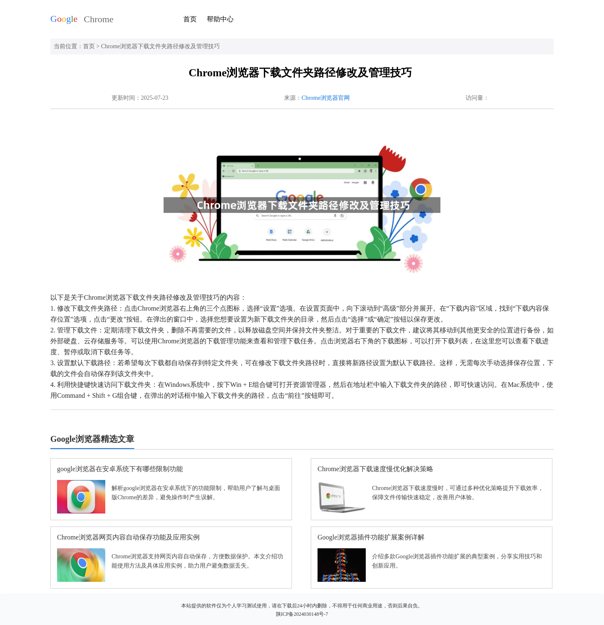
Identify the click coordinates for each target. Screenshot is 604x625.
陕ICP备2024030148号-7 (302, 614)
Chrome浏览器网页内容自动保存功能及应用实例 (128, 537)
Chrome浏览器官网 (326, 98)
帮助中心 (220, 19)
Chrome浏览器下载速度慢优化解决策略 (375, 468)
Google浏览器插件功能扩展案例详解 (371, 537)
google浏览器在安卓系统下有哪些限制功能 (120, 468)
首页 (190, 19)
